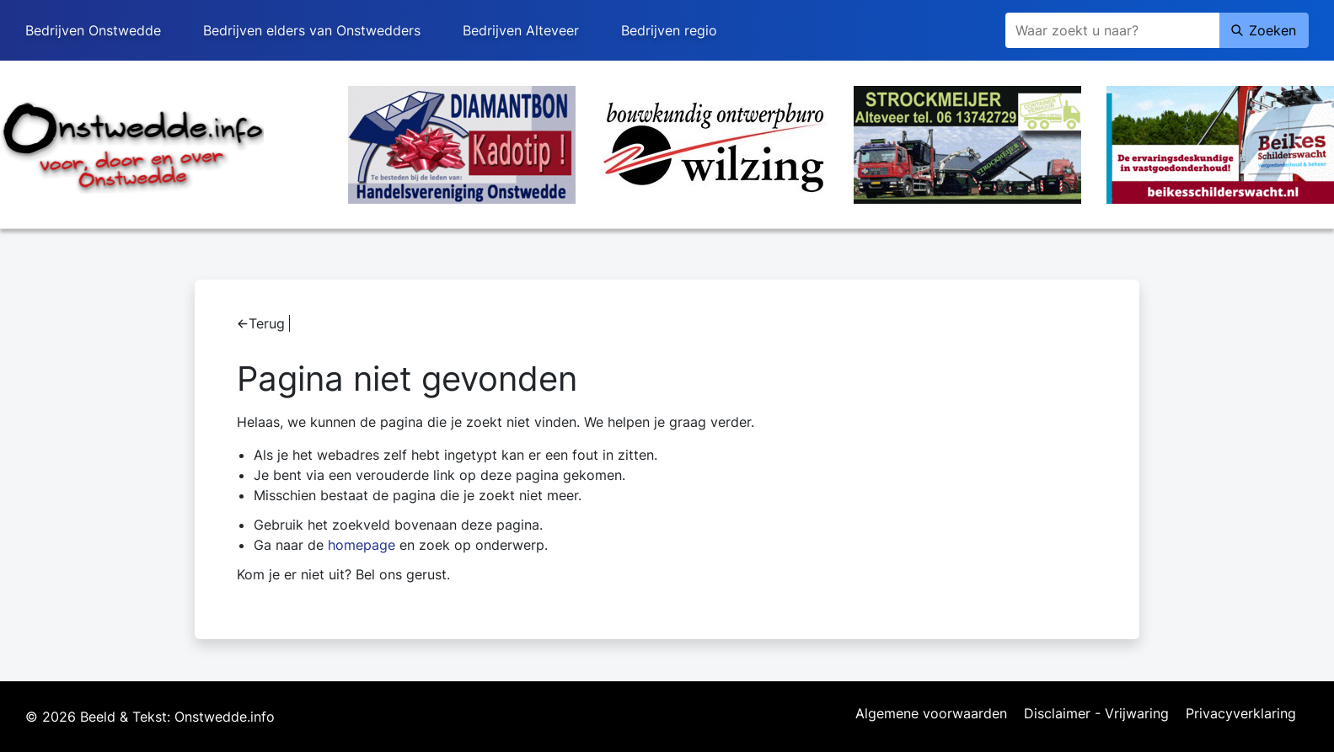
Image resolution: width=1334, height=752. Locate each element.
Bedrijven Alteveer (521, 30)
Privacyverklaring (1241, 714)
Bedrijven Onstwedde (93, 30)
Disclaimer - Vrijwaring (1096, 714)
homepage (361, 544)
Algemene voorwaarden (931, 714)
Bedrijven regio (669, 30)
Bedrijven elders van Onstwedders (312, 30)
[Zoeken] (1112, 30)
